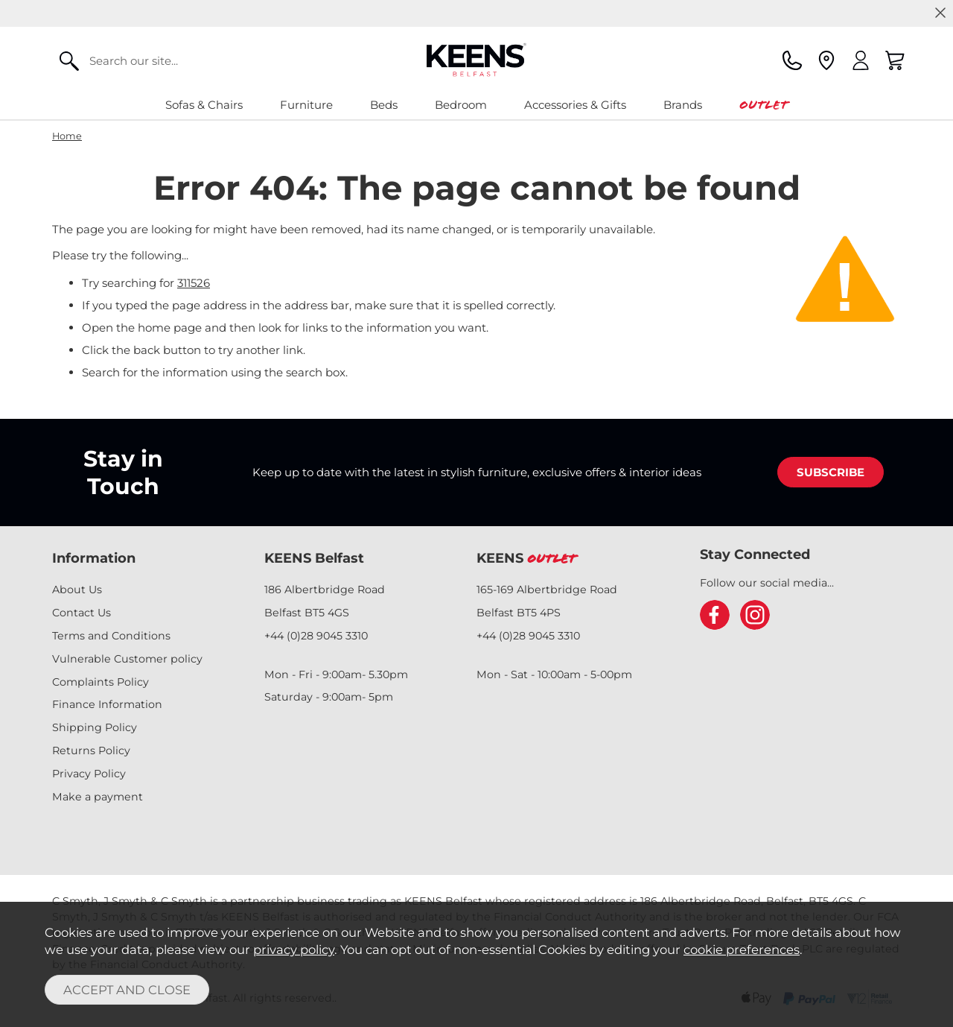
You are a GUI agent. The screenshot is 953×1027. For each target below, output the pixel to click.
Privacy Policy (89, 773)
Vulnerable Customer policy (127, 659)
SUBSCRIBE (830, 472)
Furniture (306, 105)
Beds (384, 105)
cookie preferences (741, 949)
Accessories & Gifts (575, 105)
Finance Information (107, 704)
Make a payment (97, 796)
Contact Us (81, 612)
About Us (77, 589)
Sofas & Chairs (204, 105)
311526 (193, 283)
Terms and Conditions (111, 635)
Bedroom (461, 105)
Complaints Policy (100, 682)
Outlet (763, 105)
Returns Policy (91, 750)
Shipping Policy (94, 727)
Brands (682, 105)
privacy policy (293, 949)
